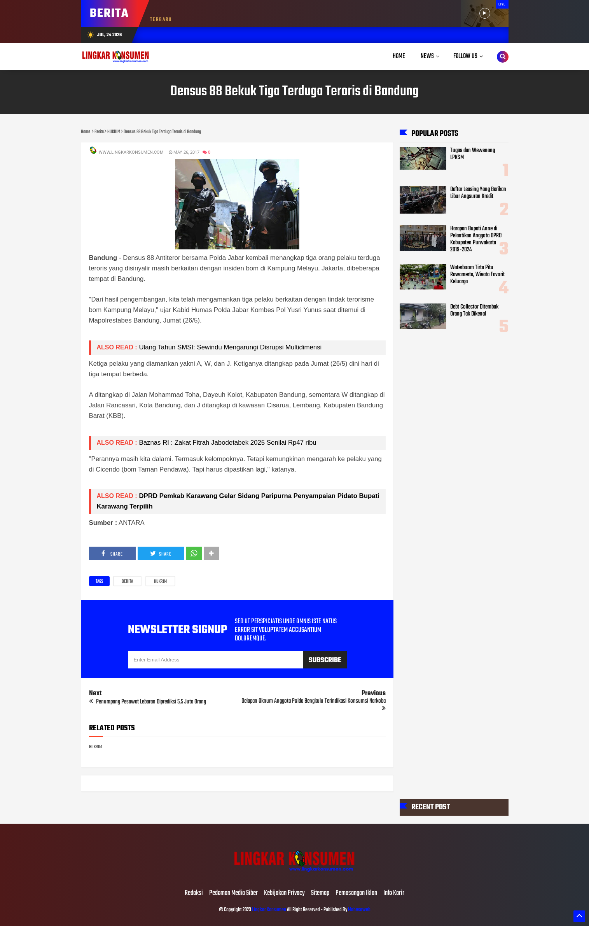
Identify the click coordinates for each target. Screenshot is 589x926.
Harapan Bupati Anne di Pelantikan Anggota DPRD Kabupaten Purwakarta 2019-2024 (476, 239)
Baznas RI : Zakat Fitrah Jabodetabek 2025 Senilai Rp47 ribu (227, 442)
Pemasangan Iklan (356, 893)
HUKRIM (160, 582)
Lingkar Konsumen (269, 909)
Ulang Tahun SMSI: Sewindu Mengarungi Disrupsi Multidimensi (230, 347)
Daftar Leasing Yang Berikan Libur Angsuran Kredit (478, 193)
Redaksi (194, 893)
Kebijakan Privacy (284, 893)
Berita (127, 582)
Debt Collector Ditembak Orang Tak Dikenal (474, 310)
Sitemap (320, 893)
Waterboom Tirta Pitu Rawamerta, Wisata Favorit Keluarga (477, 275)
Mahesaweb (359, 909)
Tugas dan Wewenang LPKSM (472, 154)
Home (399, 56)
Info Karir (393, 893)
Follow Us (465, 56)
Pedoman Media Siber (233, 893)
